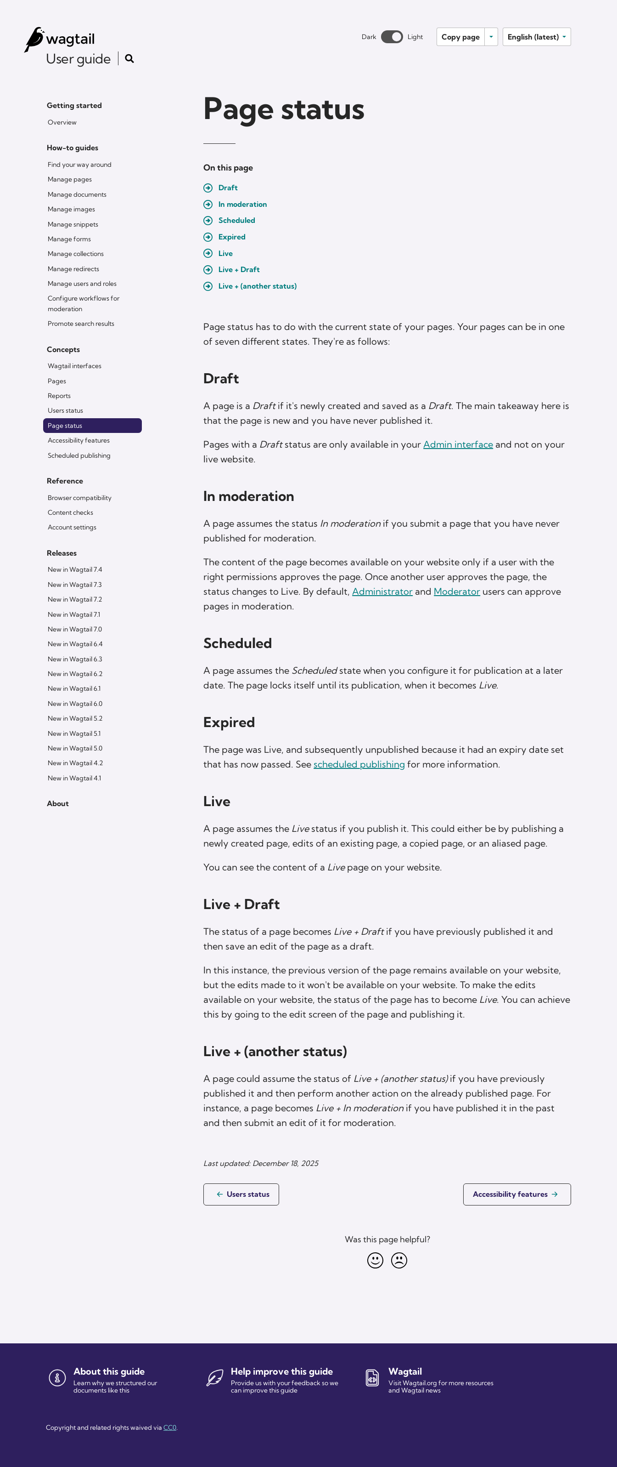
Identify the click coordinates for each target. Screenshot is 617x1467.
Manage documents (77, 194)
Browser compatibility (80, 498)
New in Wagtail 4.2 (75, 763)
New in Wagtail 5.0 (75, 748)
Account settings (72, 527)
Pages (57, 381)
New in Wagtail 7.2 (75, 599)
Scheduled (237, 220)
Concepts (63, 349)
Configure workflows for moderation (83, 303)
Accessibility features (79, 440)
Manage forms (69, 239)
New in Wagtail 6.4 (75, 644)
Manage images (71, 209)
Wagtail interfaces (74, 366)
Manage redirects (73, 269)
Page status (65, 425)
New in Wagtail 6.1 (74, 688)
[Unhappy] (399, 1260)
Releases (62, 552)
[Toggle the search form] (129, 58)
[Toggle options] (491, 37)
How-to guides (72, 147)
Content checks (70, 512)
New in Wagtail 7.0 (75, 629)
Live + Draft (239, 269)
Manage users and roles (82, 283)
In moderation (243, 204)
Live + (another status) (258, 285)
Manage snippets (73, 224)
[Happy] (375, 1260)
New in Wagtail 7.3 (75, 584)
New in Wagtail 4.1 (74, 778)
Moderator (457, 591)
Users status (65, 410)
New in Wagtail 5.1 (74, 733)
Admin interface (458, 444)
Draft (228, 187)
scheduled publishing (359, 764)
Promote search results (81, 323)
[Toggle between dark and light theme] (392, 36)
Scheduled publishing (79, 455)
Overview (62, 122)
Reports (59, 396)
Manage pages (70, 179)
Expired (232, 236)
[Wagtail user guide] (76, 40)
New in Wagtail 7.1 (74, 614)
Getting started (74, 105)
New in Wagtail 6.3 (75, 659)
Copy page (461, 36)
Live (226, 253)
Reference (65, 480)
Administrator (382, 591)
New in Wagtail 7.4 (75, 569)
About (58, 803)
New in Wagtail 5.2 (75, 718)
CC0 (169, 1427)
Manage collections (76, 254)
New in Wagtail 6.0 (75, 703)
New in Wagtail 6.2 (75, 674)
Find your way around (80, 164)
